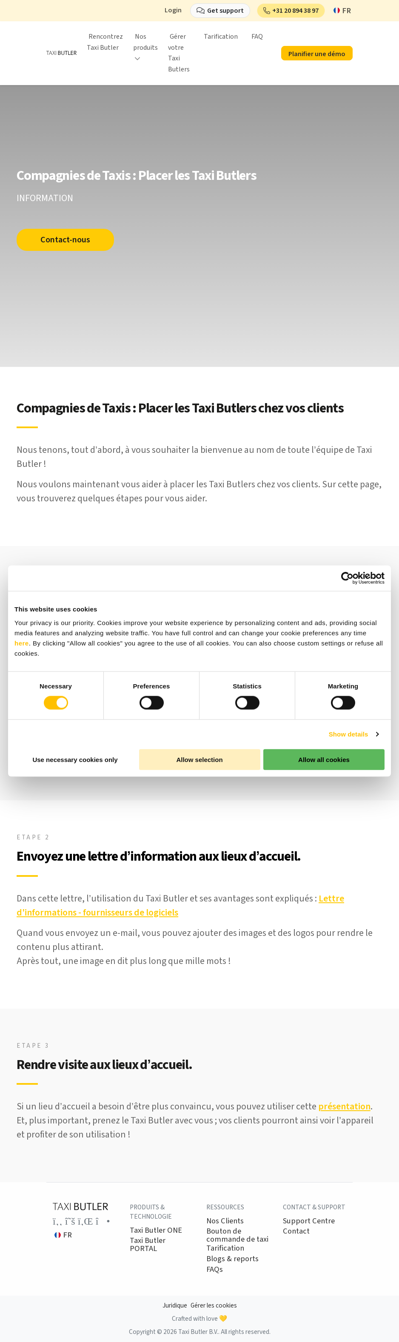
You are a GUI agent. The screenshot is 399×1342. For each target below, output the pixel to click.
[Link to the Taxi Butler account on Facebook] (58, 1221)
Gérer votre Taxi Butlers (179, 53)
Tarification (221, 36)
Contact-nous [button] (67, 240)
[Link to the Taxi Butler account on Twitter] (70, 1221)
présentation (344, 1106)
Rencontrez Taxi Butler (105, 42)
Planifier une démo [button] (316, 54)
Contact (296, 1231)
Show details (348, 734)
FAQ (257, 36)
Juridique (174, 1305)
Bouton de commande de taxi (237, 1235)
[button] (291, 10)
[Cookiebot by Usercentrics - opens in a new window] (347, 578)
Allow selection (199, 759)
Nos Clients (225, 1221)
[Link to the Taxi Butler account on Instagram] (103, 1221)
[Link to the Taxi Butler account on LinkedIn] (85, 1221)
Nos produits (145, 42)
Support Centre (309, 1221)
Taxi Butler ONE (156, 1230)
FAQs (214, 1269)
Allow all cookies (324, 759)
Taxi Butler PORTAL (147, 1244)
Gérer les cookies (214, 1305)
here (21, 642)
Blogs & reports (232, 1258)
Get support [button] (225, 10)
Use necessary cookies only (74, 759)
